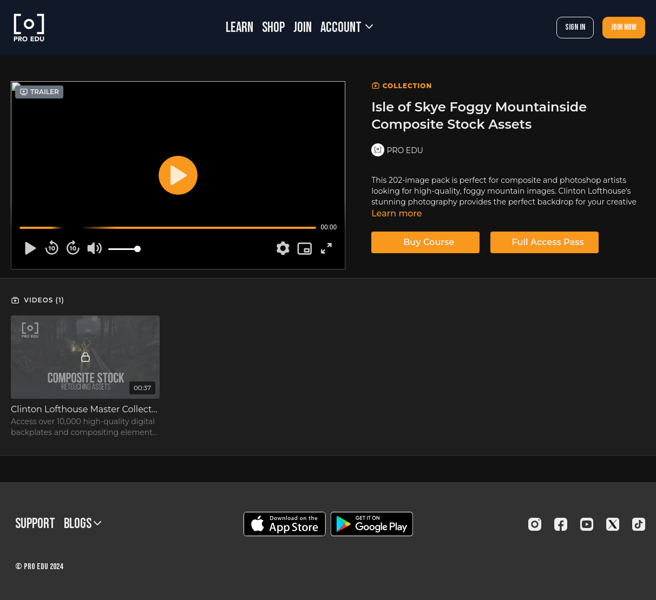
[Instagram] (534, 524)
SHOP (273, 27)
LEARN (239, 27)
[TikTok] (638, 524)
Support (35, 524)
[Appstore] (284, 524)
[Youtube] (586, 524)
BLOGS (82, 524)
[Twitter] (612, 524)
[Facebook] (560, 524)
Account (346, 27)
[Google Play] (372, 524)
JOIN (302, 27)
